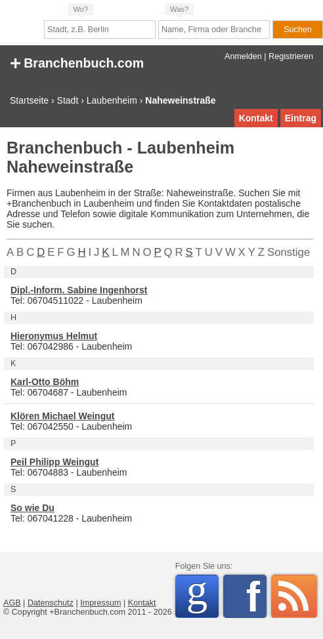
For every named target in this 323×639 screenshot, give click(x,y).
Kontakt (256, 118)
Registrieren (291, 56)
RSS (294, 596)
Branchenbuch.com (77, 62)
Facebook (256, 596)
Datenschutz (51, 603)
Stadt (68, 100)
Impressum (100, 603)
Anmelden (243, 56)
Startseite (29, 100)
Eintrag (300, 118)
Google (202, 594)
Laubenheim (112, 100)
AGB (12, 603)
